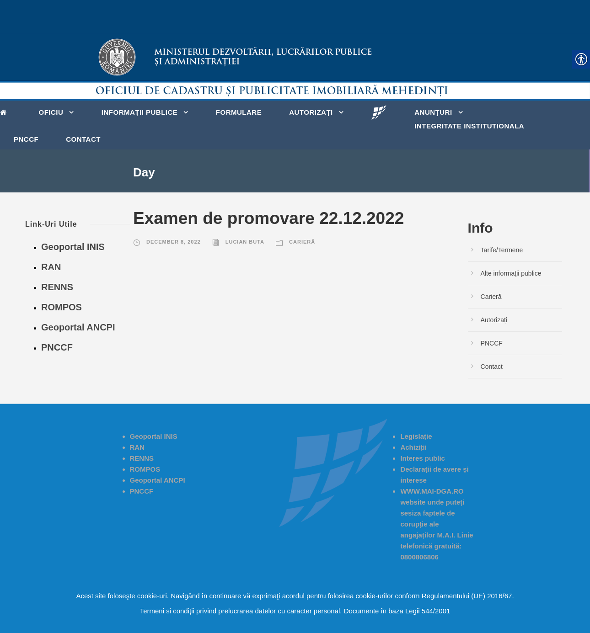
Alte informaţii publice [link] (511, 273)
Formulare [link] (239, 112)
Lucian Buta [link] (244, 242)
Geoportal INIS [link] (73, 247)
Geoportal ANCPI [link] (78, 327)
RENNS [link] (57, 287)
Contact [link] (83, 139)
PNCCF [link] (26, 139)
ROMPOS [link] (61, 307)
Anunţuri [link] (433, 112)
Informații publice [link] (140, 112)
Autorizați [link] (311, 112)
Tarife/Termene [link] (502, 250)
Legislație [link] (416, 436)
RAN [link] (51, 267)
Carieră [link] (302, 242)
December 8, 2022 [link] (173, 242)
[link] (5, 111)
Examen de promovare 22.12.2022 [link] (268, 218)
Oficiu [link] (51, 112)
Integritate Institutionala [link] (469, 126)
